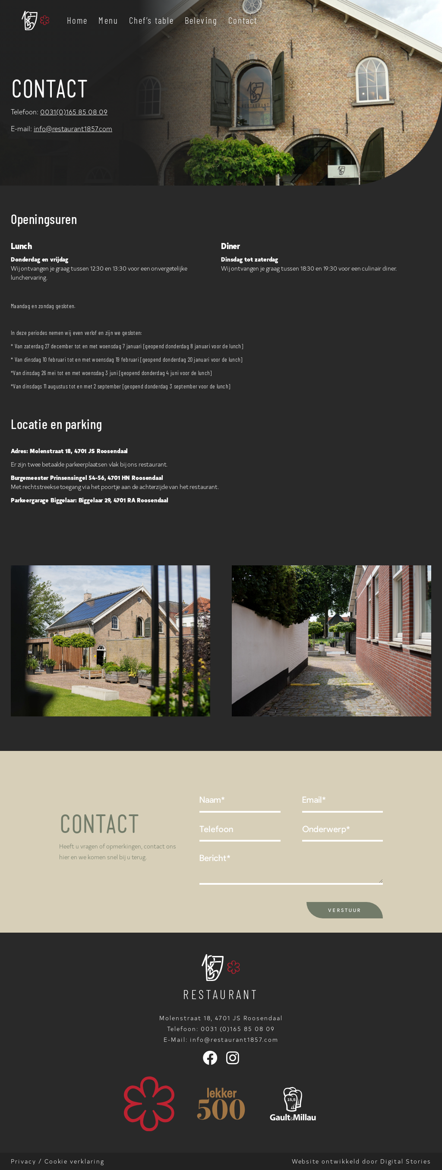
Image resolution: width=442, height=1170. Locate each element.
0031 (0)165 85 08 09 (238, 1029)
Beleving (201, 20)
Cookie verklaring (74, 1161)
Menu (108, 20)
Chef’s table (151, 20)
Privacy (23, 1161)
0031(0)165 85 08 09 (73, 111)
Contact (243, 20)
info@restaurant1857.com (73, 128)
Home (77, 20)
